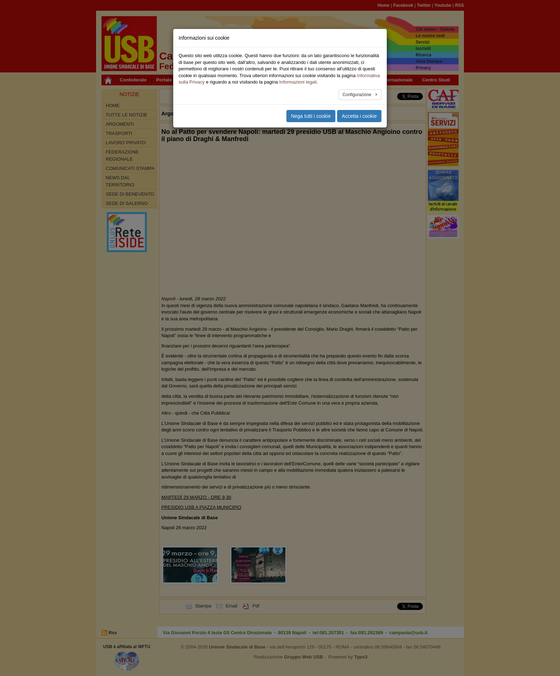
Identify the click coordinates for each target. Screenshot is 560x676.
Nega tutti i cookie (311, 116)
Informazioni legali (298, 82)
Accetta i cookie (359, 116)
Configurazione (357, 94)
